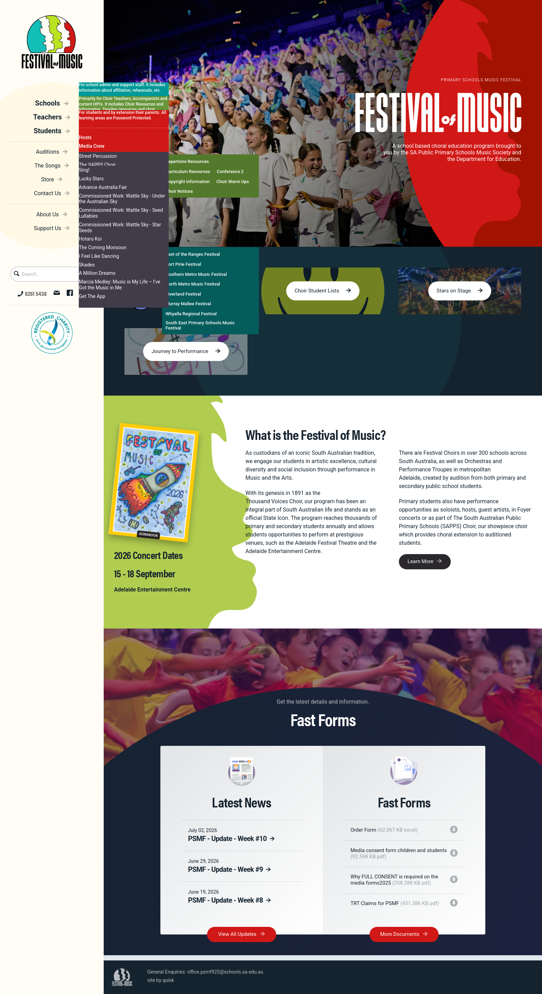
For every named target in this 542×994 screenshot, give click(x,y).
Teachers (47, 115)
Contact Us (47, 191)
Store (47, 177)
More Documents (400, 942)
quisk (168, 980)
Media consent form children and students (391, 855)
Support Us (47, 226)
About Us (47, 212)
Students (48, 129)
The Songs (48, 164)
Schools (47, 101)
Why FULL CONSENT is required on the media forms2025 (398, 882)
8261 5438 (32, 293)
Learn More (422, 562)
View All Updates (237, 942)
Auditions (47, 150)
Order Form (387, 831)
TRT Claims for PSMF (398, 907)
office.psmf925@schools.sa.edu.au (225, 972)
